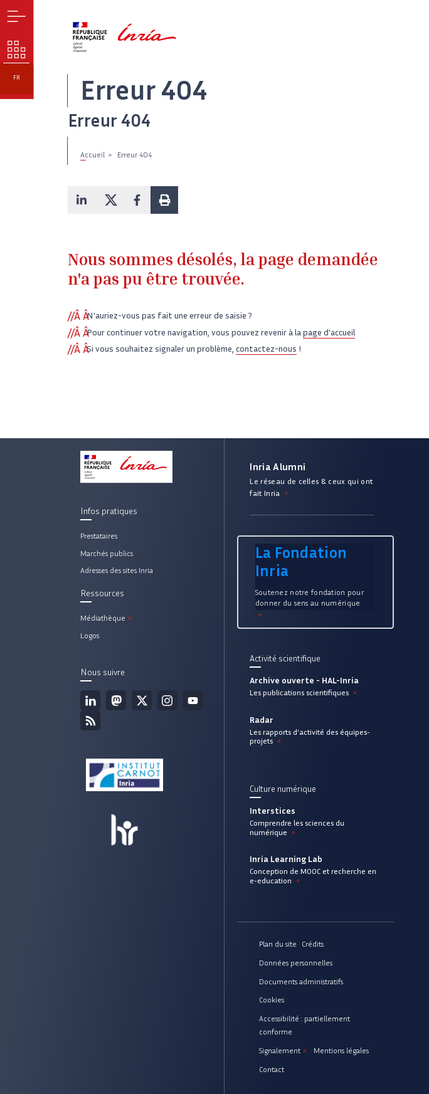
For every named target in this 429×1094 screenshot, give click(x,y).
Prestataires (98, 535)
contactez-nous (266, 349)
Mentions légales (341, 1050)
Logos (89, 635)
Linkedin (90, 700)
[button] (81, 200)
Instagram (167, 700)
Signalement (284, 1050)
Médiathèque (107, 618)
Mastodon (116, 700)
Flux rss (90, 720)
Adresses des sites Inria (116, 570)
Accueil (92, 154)
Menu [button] (16, 16)
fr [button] (16, 78)
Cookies (271, 999)
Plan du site (278, 944)
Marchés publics (106, 553)
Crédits (313, 944)
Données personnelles (295, 962)
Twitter (142, 700)
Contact (271, 1069)
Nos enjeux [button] (16, 49)
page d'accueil (329, 332)
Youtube (193, 700)
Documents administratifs (301, 981)
